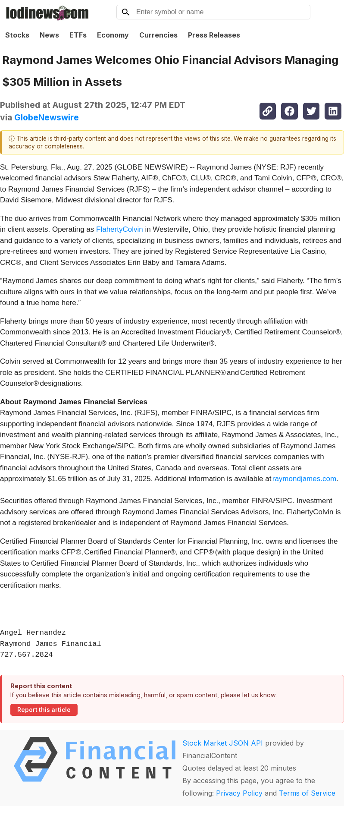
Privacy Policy (239, 793)
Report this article (44, 709)
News (49, 35)
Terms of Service (307, 793)
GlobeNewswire (46, 117)
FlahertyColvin (119, 229)
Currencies (158, 35)
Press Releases (214, 35)
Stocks (17, 35)
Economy (113, 35)
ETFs (78, 35)
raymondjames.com (304, 479)
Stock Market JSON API (222, 743)
